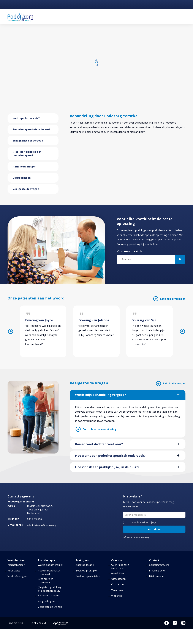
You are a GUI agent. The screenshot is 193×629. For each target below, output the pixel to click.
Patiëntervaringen (24, 166)
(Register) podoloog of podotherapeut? (27, 153)
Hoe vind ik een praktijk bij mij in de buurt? (107, 467)
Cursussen (117, 584)
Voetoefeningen (17, 576)
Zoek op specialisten (88, 576)
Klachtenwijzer (16, 565)
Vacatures (117, 590)
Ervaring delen (157, 570)
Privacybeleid (15, 623)
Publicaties (14, 570)
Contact (154, 560)
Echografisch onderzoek (28, 140)
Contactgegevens (159, 565)
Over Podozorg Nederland (120, 566)
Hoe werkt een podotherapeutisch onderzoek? (110, 455)
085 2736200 (34, 519)
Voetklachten (16, 560)
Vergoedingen (22, 177)
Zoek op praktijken (87, 570)
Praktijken (82, 560)
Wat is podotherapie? (26, 118)
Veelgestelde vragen (26, 189)
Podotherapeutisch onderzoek (32, 129)
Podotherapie (46, 560)
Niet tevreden (157, 576)
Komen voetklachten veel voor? (99, 444)
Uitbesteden (118, 579)
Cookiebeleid (38, 623)
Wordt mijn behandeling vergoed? (100, 395)
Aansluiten (117, 573)
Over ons (116, 560)
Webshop (116, 595)
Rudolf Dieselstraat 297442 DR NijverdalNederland (40, 509)
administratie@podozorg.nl (43, 525)
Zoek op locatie (85, 565)
